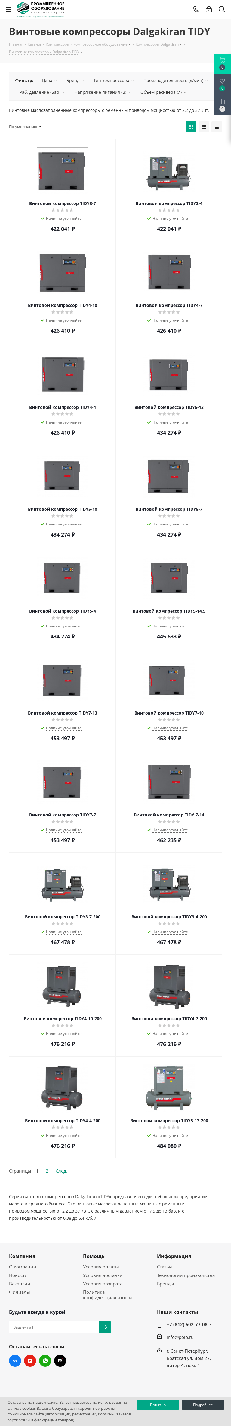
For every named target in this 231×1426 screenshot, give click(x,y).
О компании (22, 1267)
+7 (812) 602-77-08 (187, 1324)
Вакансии (19, 1284)
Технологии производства (186, 1275)
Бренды (165, 1284)
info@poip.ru (180, 1337)
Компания (22, 1256)
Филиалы (19, 1292)
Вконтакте (15, 1361)
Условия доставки (103, 1275)
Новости (18, 1275)
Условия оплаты (101, 1267)
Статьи (164, 1267)
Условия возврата (102, 1284)
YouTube (30, 1361)
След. (61, 1171)
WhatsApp (45, 1361)
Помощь (94, 1256)
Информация (174, 1256)
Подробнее (203, 1404)
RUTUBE (60, 1361)
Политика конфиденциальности (107, 1294)
